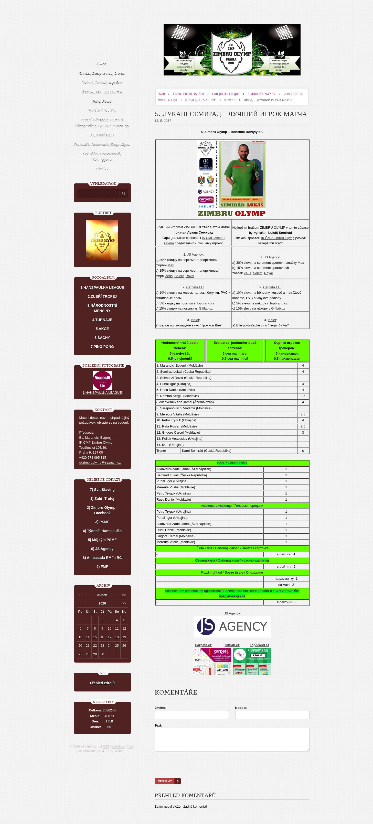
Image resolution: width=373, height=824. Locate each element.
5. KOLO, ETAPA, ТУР (200, 100)
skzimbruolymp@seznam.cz (100, 462)
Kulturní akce (102, 135)
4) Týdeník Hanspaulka (102, 531)
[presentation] (232, 771)
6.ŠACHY (102, 338)
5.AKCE (102, 329)
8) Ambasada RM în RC (102, 558)
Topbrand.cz (205, 303)
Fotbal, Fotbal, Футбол (188, 94)
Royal (190, 276)
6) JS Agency (102, 549)
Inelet (195, 320)
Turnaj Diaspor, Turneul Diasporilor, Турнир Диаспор (102, 122)
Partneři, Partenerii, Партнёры (102, 144)
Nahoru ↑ (121, 751)
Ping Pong (101, 101)
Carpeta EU (195, 287)
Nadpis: (241, 708)
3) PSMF (102, 522)
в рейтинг (284, 554)
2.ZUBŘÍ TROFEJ (102, 296)
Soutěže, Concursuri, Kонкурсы (102, 156)
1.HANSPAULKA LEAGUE (102, 287)
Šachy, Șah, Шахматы (102, 92)
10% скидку (168, 292)
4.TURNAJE (102, 320)
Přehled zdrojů (102, 683)
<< (80, 595)
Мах (171, 265)
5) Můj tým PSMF (102, 540)
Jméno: (160, 708)
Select (179, 276)
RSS (106, 746)
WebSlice (118, 746)
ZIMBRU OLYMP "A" (262, 94)
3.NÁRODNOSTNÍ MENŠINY (102, 308)
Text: (158, 725)
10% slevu (244, 292)
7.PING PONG (102, 347)
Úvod (161, 94)
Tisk (130, 746)
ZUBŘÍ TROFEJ (102, 110)
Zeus (169, 276)
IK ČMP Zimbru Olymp (277, 238)
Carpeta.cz (203, 645)
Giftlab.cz (206, 308)
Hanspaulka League (226, 94)
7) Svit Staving (102, 490)
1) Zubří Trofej (102, 499)
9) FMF (102, 567)
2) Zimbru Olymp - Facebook (102, 510)
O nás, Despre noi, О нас (102, 73)
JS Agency (195, 254)
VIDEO (102, 168)
